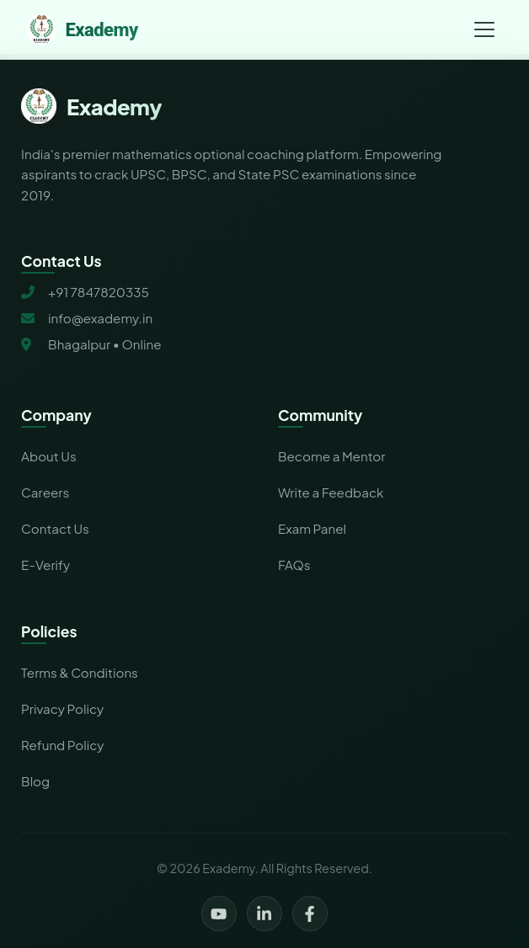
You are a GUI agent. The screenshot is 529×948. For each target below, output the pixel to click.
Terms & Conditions (79, 672)
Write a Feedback (330, 492)
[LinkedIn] (264, 913)
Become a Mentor (331, 456)
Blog (35, 781)
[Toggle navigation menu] (484, 29)
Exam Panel (312, 528)
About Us (49, 456)
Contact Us (55, 528)
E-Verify (45, 565)
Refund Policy (62, 745)
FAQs (294, 565)
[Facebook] (310, 913)
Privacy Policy (62, 708)
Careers (45, 492)
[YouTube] (219, 913)
